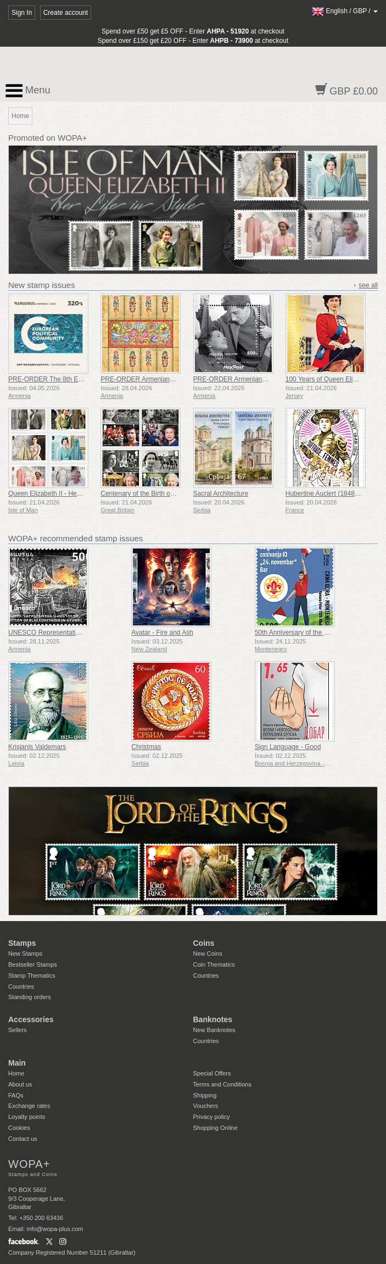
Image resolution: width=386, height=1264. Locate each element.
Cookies (19, 1127)
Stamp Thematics (31, 975)
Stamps (22, 943)
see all (368, 285)
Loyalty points (26, 1116)
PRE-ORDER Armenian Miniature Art (154, 379)
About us (20, 1084)
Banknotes (213, 1019)
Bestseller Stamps (32, 964)
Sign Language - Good (288, 747)
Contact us (22, 1138)
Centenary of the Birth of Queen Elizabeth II (164, 493)
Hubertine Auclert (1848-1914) (330, 493)
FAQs (16, 1095)
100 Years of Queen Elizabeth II (332, 379)
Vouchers (206, 1105)
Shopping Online (215, 1127)
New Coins (207, 953)
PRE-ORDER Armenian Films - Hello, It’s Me (258, 379)
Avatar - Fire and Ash (162, 632)
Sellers (17, 1030)
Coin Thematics (214, 964)
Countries (21, 986)
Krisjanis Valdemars (37, 747)
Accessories (31, 1019)
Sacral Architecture (221, 493)
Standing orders (29, 997)
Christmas (146, 747)
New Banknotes (214, 1030)
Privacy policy (211, 1116)
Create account (65, 12)
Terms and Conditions (222, 1084)
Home (16, 1073)
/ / (345, 11)
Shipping (205, 1095)
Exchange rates (29, 1105)
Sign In (22, 12)
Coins (204, 943)
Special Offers (212, 1073)
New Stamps (25, 953)
